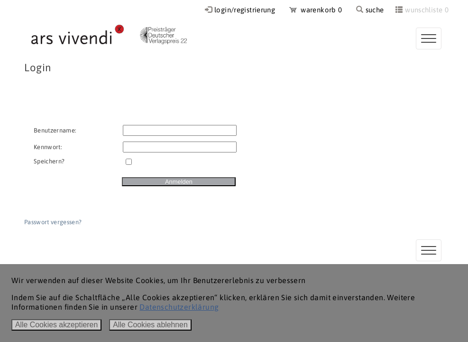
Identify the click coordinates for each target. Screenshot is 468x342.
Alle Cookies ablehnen (150, 325)
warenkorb (315, 10)
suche (370, 10)
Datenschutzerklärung (179, 307)
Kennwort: (48, 147)
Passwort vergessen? (53, 222)
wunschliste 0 (427, 10)
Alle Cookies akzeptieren (56, 325)
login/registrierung (244, 10)
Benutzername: (55, 130)
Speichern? (49, 161)
